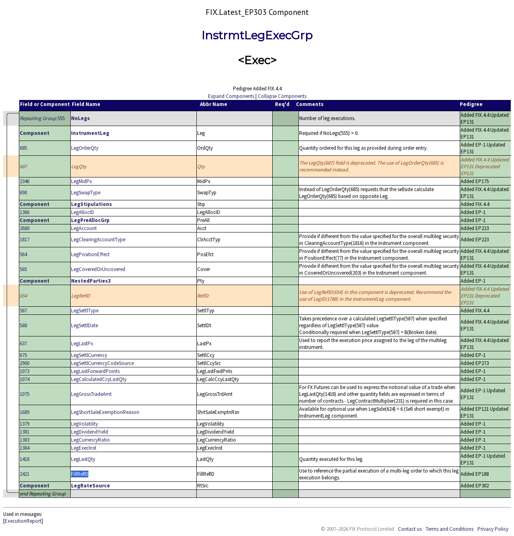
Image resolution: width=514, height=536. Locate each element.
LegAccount (84, 228)
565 (23, 269)
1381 (24, 431)
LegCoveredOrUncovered (98, 269)
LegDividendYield (89, 431)
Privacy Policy (492, 529)
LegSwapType (85, 192)
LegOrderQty (84, 148)
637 (23, 343)
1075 (24, 394)
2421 (24, 474)
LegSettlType (84, 310)
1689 (24, 412)
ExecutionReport (23, 521)
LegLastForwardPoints (95, 371)
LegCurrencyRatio (90, 439)
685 (23, 148)
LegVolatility (84, 423)
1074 (24, 379)
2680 (24, 228)
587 (23, 310)
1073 (24, 371)
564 (23, 254)
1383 (24, 439)
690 (23, 192)
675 (23, 355)
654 (23, 295)
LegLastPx (82, 343)
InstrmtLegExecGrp (257, 35)
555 (42, 118)
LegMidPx (81, 181)
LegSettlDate (84, 325)
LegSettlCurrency (89, 355)
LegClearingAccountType (98, 239)
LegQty (78, 166)
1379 (24, 423)
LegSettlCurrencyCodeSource (102, 363)
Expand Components (231, 96)
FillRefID (79, 474)
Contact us (410, 529)
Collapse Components (282, 96)
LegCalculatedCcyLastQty (98, 379)
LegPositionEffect (90, 254)
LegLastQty (83, 459)
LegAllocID (82, 212)
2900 (24, 363)
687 (23, 166)
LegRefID (80, 295)
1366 (24, 212)
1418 (24, 459)
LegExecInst (83, 447)
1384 (24, 447)
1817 (24, 239)
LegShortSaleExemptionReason (105, 412)
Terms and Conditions (449, 529)
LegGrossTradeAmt (91, 394)
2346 (24, 181)
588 (23, 325)
